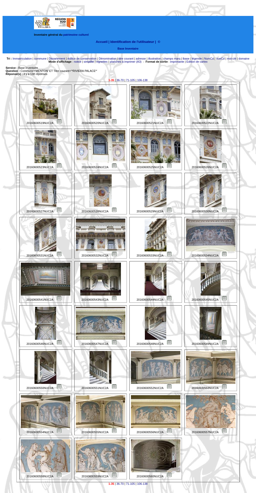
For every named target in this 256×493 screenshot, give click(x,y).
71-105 (130, 80)
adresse (141, 58)
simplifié (89, 61)
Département (57, 58)
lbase (186, 58)
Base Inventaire (128, 48)
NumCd (209, 58)
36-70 (120, 80)
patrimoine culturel (76, 34)
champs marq (171, 58)
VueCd (220, 58)
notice (77, 61)
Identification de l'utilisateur (132, 42)
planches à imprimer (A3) (126, 61)
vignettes (102, 61)
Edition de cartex (197, 61)
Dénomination (107, 58)
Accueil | (102, 42)
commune (40, 58)
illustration (154, 58)
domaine (244, 58)
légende (197, 58)
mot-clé (231, 58)
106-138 (142, 80)
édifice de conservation (81, 58)
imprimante (177, 61)
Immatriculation (22, 58)
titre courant (126, 58)
